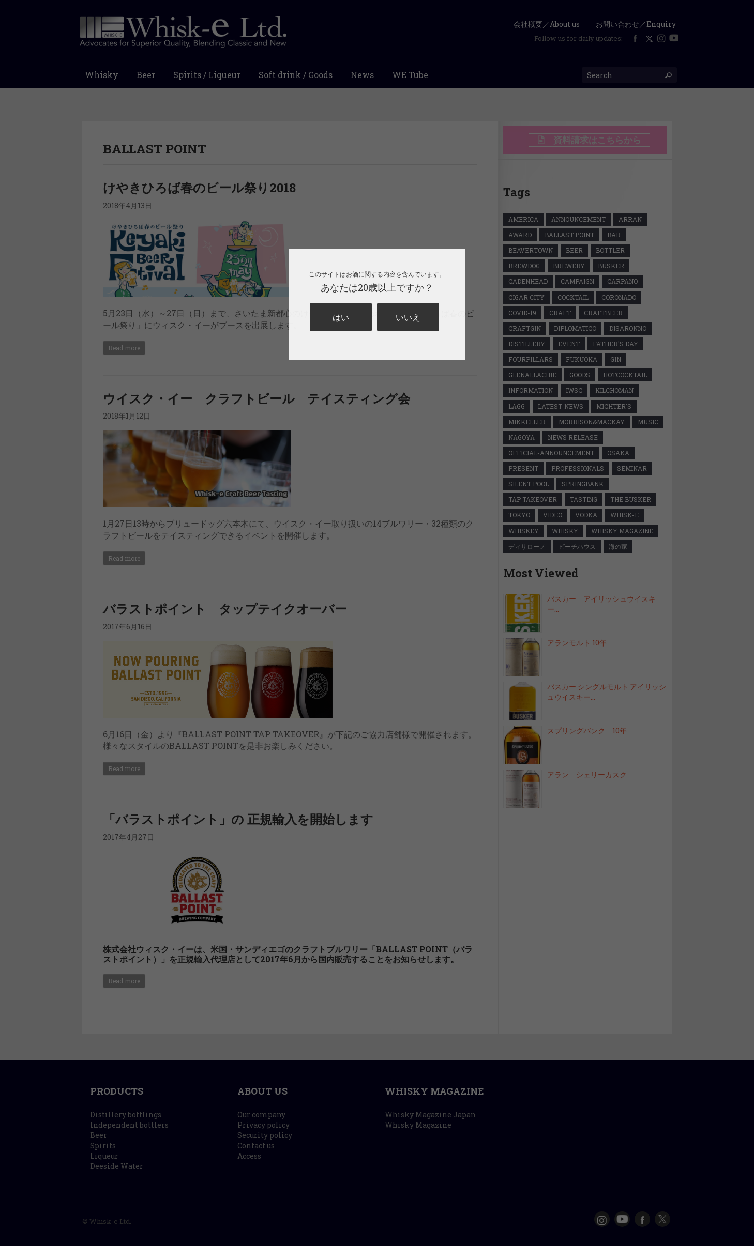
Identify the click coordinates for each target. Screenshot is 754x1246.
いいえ (408, 317)
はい (341, 317)
